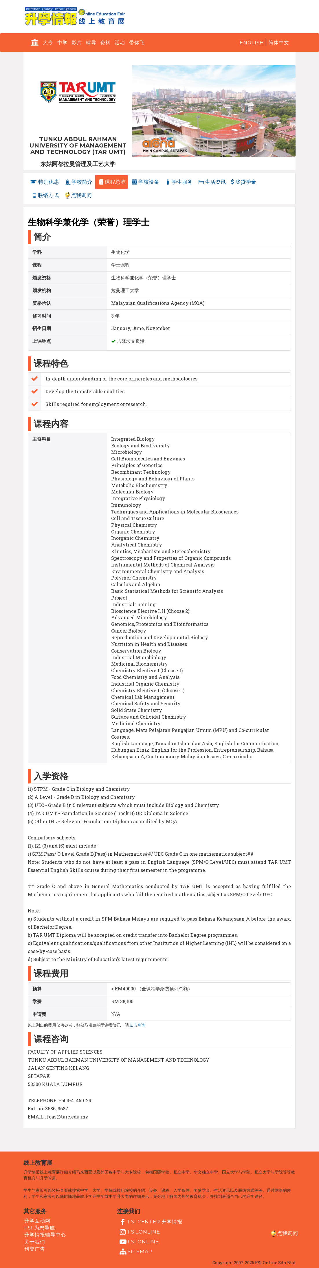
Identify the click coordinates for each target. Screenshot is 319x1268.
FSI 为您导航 (39, 1228)
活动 (120, 42)
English (252, 42)
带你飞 (137, 42)
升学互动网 (37, 1221)
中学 (62, 42)
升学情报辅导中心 (45, 1235)
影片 (77, 42)
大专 (48, 42)
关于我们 (34, 1242)
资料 (105, 42)
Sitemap (135, 1251)
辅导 (91, 42)
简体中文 (278, 42)
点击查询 (137, 1025)
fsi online (138, 1242)
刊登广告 (34, 1249)
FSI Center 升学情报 (150, 1222)
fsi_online (139, 1232)
